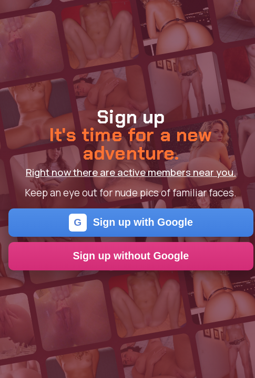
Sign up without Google (131, 255)
